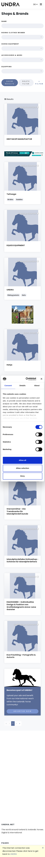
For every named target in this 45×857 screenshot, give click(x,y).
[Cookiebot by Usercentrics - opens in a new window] (27, 379)
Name (4, 21)
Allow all (22, 460)
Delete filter (26, 82)
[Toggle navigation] (41, 4)
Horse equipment (10, 44)
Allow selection (22, 468)
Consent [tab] (8, 385)
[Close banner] (41, 379)
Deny (22, 476)
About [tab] (36, 385)
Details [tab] (23, 385)
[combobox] (22, 37)
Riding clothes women (13, 33)
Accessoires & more (11, 55)
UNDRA (13, 854)
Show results (9, 82)
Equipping (6, 67)
